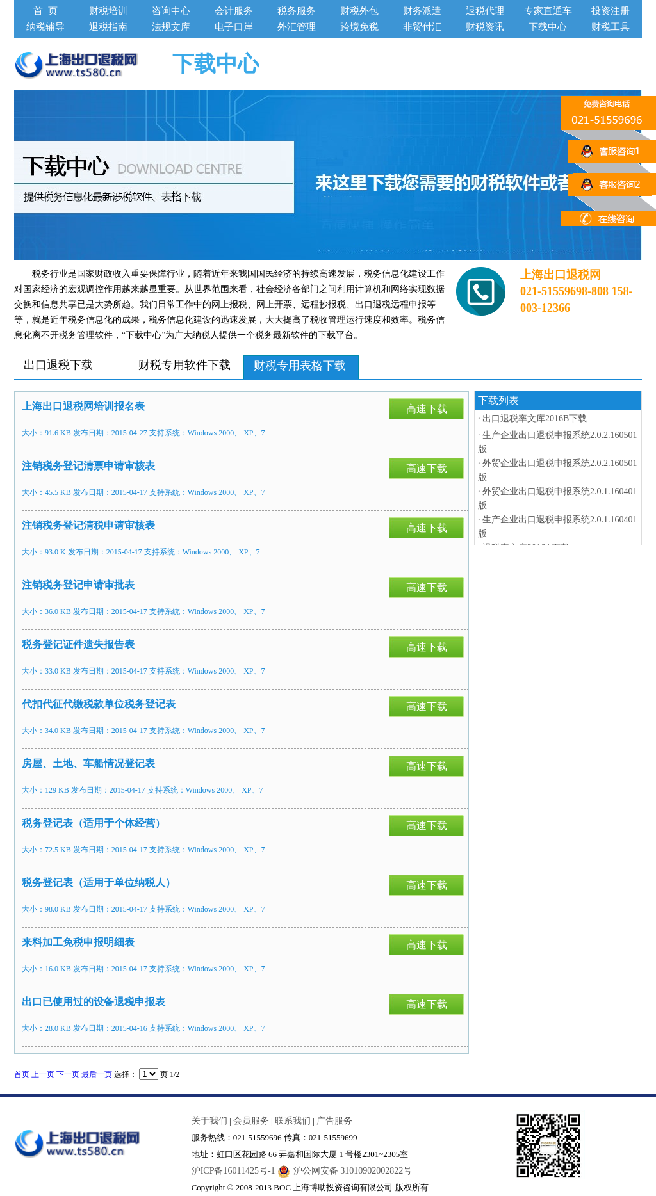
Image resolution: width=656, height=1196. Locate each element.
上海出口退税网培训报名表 (83, 406)
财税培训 (108, 11)
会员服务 (251, 1121)
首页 (21, 1074)
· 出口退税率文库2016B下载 (532, 418)
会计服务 (234, 11)
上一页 (42, 1074)
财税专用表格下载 (300, 365)
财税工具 (610, 27)
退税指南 (108, 27)
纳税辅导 (45, 27)
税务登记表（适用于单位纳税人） (99, 882)
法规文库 (171, 27)
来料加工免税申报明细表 (78, 942)
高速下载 (426, 408)
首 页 (45, 11)
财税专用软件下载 (184, 364)
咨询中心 (171, 11)
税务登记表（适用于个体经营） (93, 823)
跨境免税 (359, 27)
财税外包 (359, 11)
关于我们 (209, 1121)
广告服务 (334, 1121)
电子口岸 (234, 27)
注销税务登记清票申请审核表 (88, 465)
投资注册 (610, 11)
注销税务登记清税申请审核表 (88, 525)
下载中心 (548, 27)
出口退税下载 (58, 364)
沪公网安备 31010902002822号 (345, 1171)
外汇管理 (296, 27)
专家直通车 (548, 11)
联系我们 (293, 1121)
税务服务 (296, 11)
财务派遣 (422, 11)
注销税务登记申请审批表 (78, 584)
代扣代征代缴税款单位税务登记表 (99, 704)
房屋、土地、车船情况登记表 (88, 763)
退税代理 (485, 11)
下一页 (67, 1074)
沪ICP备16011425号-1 (233, 1171)
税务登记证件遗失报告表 (78, 644)
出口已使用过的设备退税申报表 (93, 1001)
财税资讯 (485, 27)
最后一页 (96, 1074)
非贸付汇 (422, 27)
